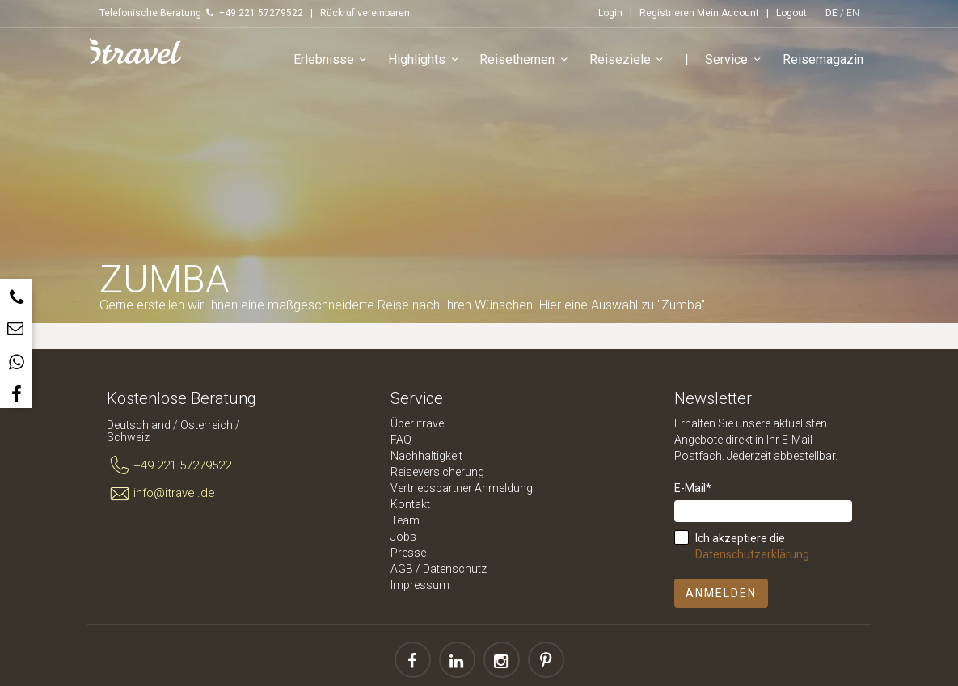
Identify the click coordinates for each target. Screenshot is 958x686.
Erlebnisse (332, 60)
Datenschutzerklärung (752, 554)
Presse (408, 552)
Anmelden (721, 593)
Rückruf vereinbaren (365, 13)
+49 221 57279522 (169, 466)
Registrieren (666, 13)
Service (735, 60)
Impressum (419, 585)
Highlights (425, 60)
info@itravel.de (161, 493)
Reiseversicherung (437, 471)
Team (405, 520)
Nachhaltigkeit (426, 455)
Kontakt (410, 504)
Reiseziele (629, 60)
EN (852, 13)
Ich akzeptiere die (752, 546)
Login (610, 13)
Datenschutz (455, 568)
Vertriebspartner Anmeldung (461, 488)
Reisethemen (525, 60)
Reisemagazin (823, 59)
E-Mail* (692, 488)
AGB (401, 568)
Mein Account (728, 13)
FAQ (400, 439)
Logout (791, 13)
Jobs (403, 536)
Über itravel (418, 423)
